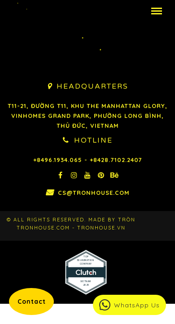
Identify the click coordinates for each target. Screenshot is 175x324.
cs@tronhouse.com (101, 192)
